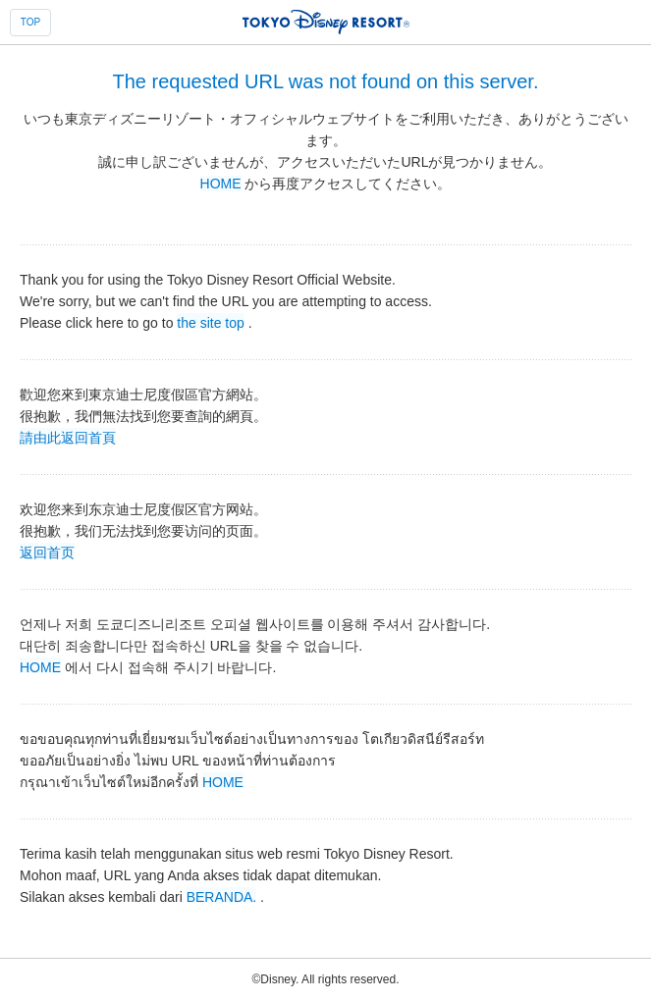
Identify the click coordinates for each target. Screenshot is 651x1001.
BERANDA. (222, 896)
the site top (210, 322)
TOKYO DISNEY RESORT (326, 21)
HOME (221, 183)
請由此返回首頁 (68, 437)
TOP (30, 22)
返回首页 (47, 551)
